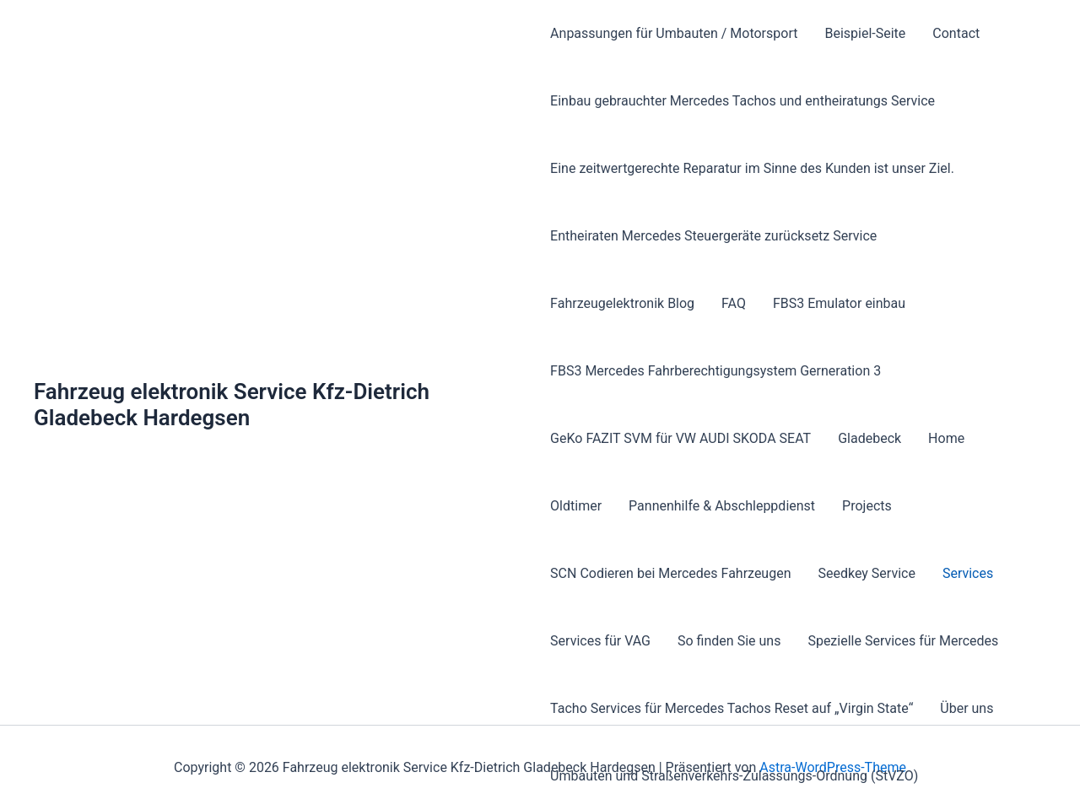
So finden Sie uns (729, 641)
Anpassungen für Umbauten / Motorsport (673, 33)
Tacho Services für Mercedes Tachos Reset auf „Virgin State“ (731, 708)
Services (967, 573)
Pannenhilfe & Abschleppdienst (722, 506)
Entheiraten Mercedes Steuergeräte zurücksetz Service (713, 236)
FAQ (733, 303)
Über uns (966, 708)
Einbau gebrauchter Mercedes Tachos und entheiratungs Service (742, 101)
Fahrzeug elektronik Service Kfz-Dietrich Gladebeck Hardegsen (231, 404)
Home (946, 438)
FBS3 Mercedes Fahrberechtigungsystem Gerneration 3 (715, 371)
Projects (867, 506)
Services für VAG (600, 641)
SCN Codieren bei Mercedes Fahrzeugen (670, 573)
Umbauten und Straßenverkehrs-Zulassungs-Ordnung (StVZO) (734, 776)
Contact (956, 33)
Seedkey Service (866, 573)
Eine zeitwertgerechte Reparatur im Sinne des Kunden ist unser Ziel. (752, 168)
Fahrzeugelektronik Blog (622, 303)
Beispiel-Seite (864, 33)
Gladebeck (869, 438)
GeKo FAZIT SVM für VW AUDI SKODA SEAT (680, 438)
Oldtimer (576, 506)
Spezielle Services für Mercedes (902, 641)
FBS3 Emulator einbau (839, 303)
